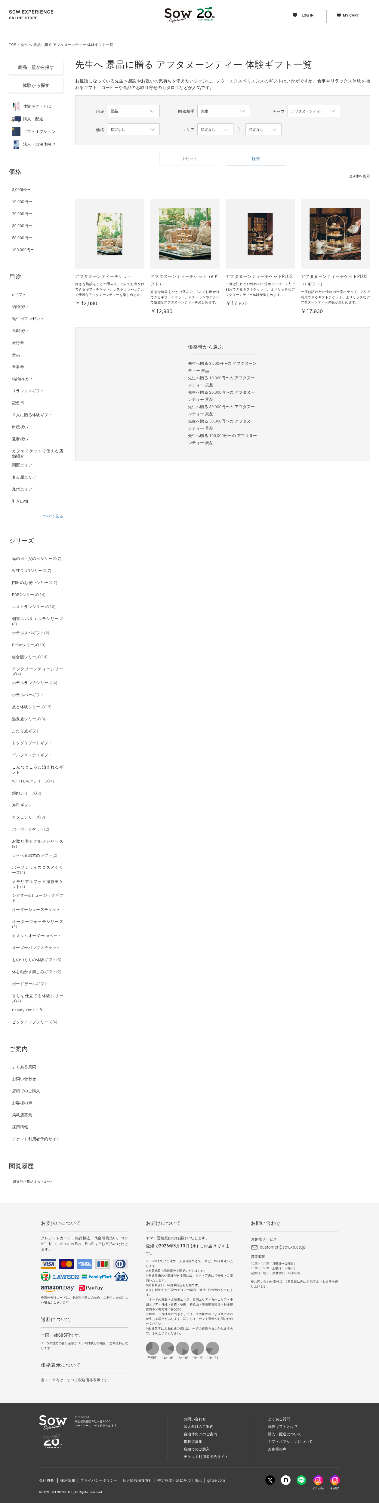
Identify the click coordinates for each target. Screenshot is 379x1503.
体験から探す (36, 85)
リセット (189, 158)
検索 (256, 158)
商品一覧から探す (36, 67)
